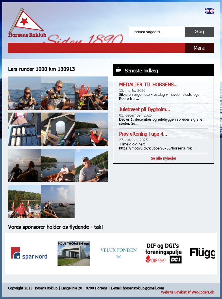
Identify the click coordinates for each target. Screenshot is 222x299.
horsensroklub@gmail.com (143, 288)
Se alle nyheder (163, 158)
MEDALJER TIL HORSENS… (148, 84)
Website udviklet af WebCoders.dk (187, 292)
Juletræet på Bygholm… (144, 109)
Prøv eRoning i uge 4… (143, 133)
